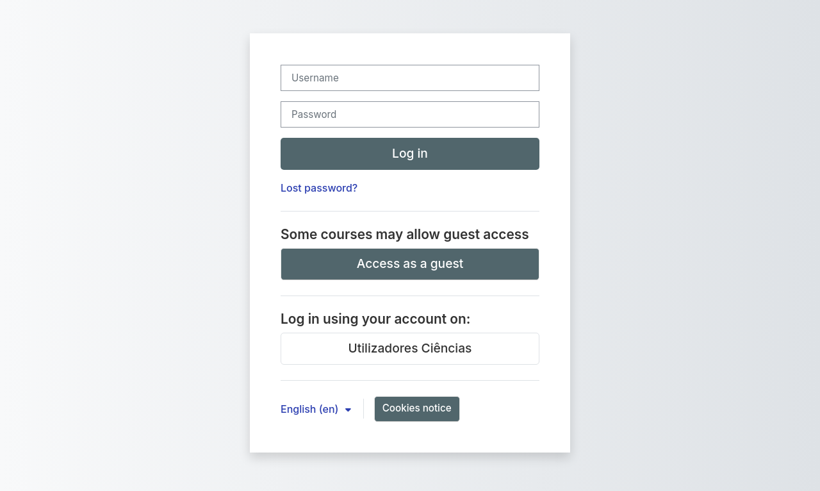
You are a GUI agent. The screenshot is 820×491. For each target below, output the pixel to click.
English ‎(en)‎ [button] (311, 409)
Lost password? (319, 187)
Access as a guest (410, 263)
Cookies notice (417, 408)
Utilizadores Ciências (410, 348)
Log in (410, 153)
